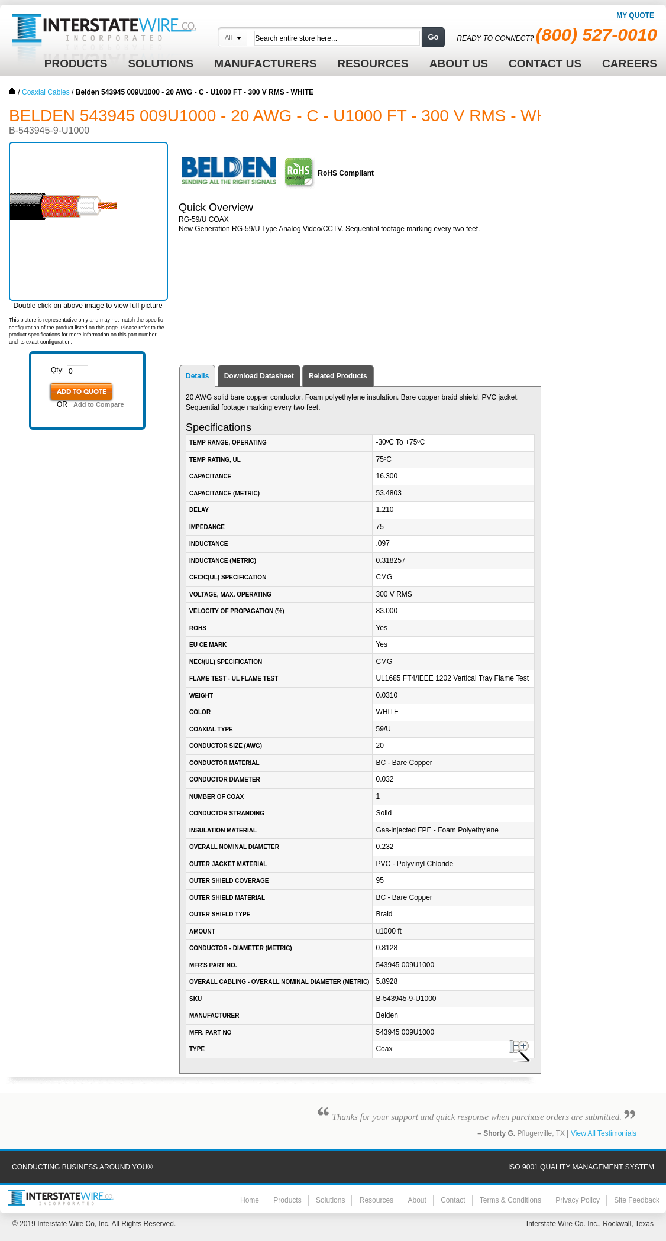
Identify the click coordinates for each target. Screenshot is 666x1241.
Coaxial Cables (46, 92)
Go (433, 37)
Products (287, 1200)
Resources (376, 1200)
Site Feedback (636, 1200)
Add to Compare (98, 404)
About (417, 1200)
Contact (453, 1200)
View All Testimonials (603, 1133)
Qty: (57, 370)
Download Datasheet (259, 376)
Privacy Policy (577, 1200)
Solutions (330, 1200)
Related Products (338, 376)
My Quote (635, 15)
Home (12, 91)
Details (197, 376)
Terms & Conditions (510, 1200)
